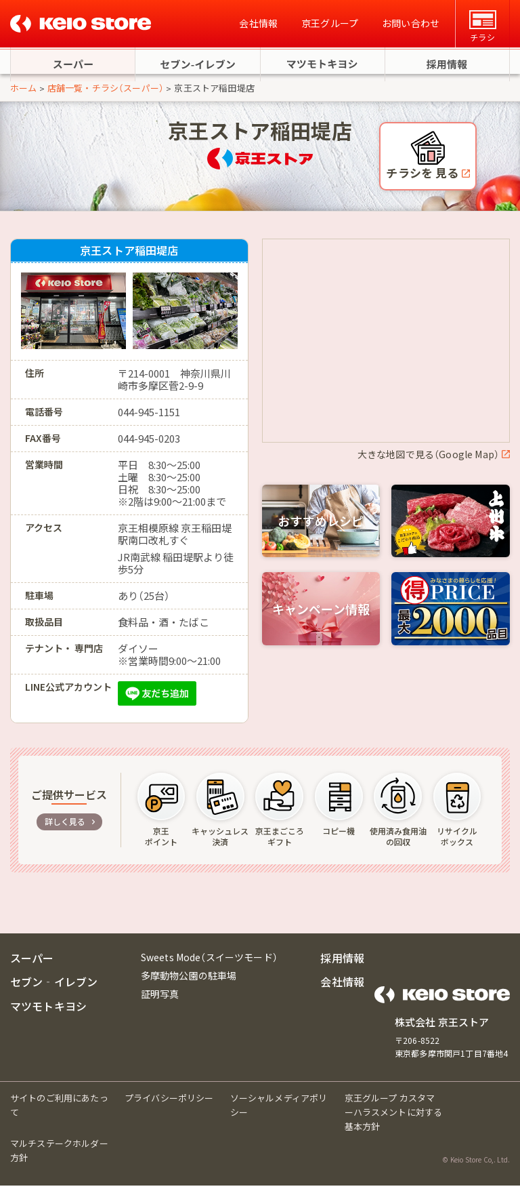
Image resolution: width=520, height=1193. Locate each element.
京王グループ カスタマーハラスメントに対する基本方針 (394, 1119)
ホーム (23, 95)
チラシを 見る (423, 180)
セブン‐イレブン (54, 990)
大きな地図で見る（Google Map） (428, 462)
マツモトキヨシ (48, 1013)
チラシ (482, 26)
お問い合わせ (410, 24)
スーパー (32, 965)
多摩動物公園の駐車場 (189, 983)
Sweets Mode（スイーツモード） (209, 964)
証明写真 (160, 1002)
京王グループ (329, 24)
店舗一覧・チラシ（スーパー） (105, 95)
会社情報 (258, 24)
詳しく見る (65, 828)
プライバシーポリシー (169, 1105)
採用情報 (342, 965)
